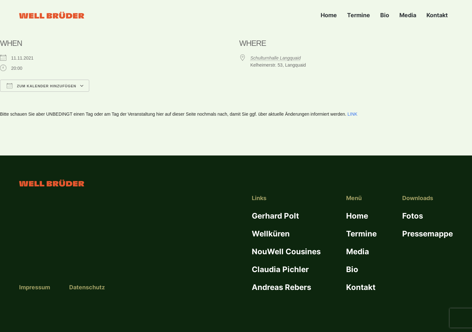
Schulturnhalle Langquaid (276, 58)
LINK (352, 114)
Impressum (34, 287)
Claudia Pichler (280, 269)
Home (329, 15)
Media (407, 15)
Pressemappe (427, 233)
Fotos (412, 215)
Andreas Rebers (281, 287)
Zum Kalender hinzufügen (41, 86)
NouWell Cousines (286, 251)
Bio (384, 15)
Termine (358, 15)
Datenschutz (87, 287)
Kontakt (437, 15)
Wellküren (271, 233)
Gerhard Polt (275, 215)
